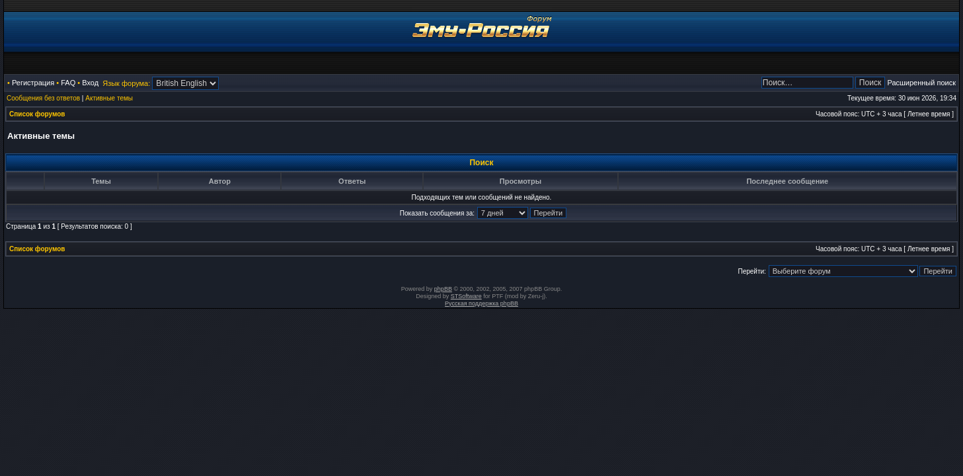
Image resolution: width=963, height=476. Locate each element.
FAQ (68, 83)
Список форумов (37, 114)
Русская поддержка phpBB (481, 303)
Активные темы (109, 98)
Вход (90, 83)
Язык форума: (126, 83)
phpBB (443, 289)
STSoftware (466, 296)
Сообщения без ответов (43, 98)
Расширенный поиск (921, 83)
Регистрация (33, 83)
